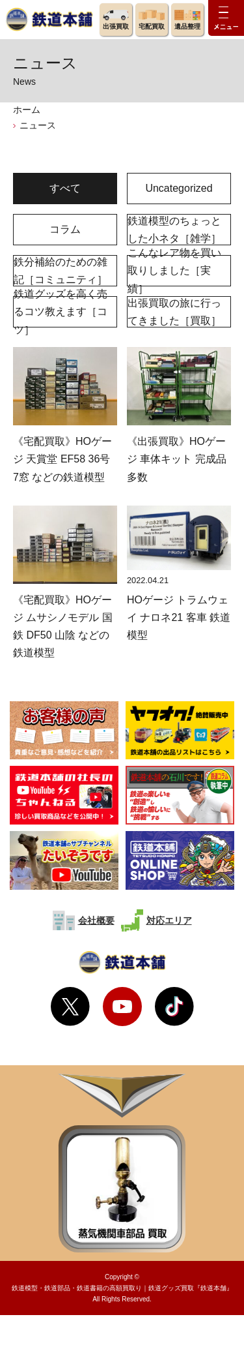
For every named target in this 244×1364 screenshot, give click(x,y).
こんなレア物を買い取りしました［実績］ (174, 270)
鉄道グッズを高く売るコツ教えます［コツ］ (60, 311)
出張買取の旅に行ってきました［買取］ (174, 311)
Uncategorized (178, 188)
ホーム (26, 109)
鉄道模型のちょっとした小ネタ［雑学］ (174, 229)
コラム (65, 229)
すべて (65, 188)
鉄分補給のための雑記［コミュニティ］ (60, 270)
